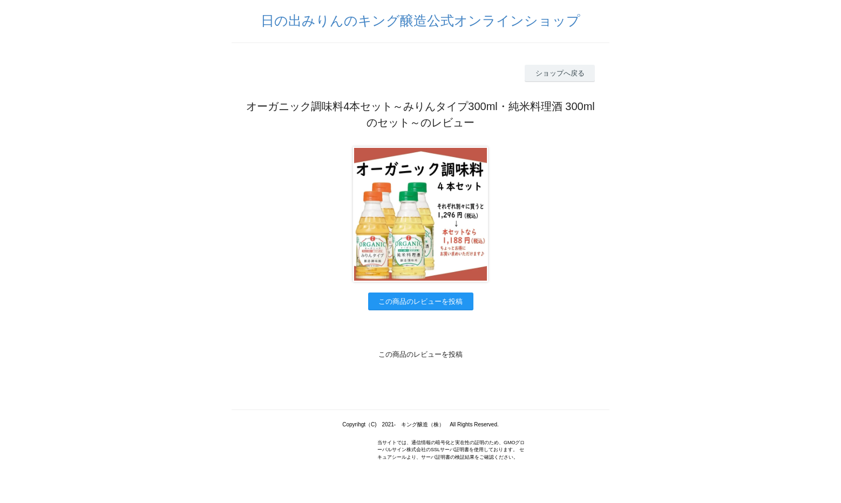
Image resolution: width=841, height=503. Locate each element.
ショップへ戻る (560, 73)
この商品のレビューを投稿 (420, 301)
